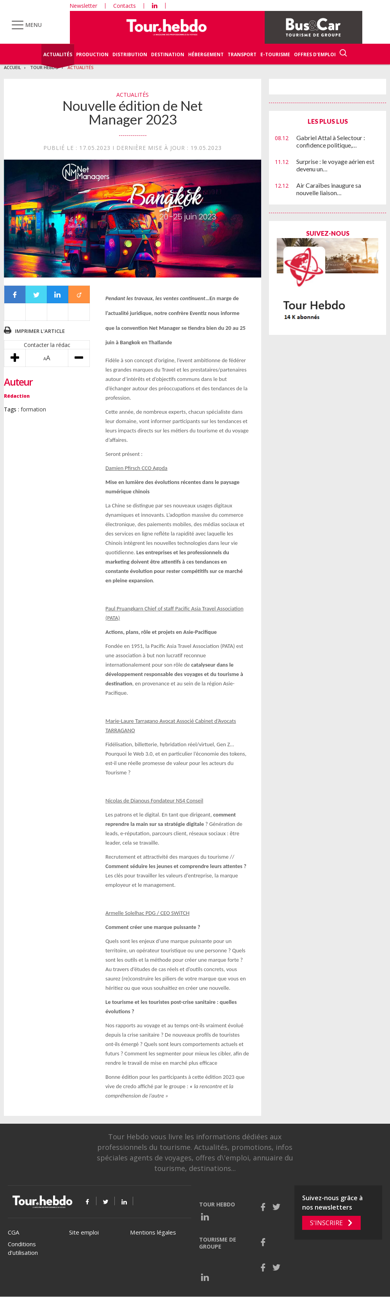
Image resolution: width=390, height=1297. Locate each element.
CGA (13, 1232)
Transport (242, 54)
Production (92, 54)
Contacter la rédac (47, 345)
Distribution (129, 54)
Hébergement (206, 54)
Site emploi (84, 1232)
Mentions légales (153, 1232)
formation (33, 409)
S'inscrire (326, 1223)
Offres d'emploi (315, 54)
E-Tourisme (275, 54)
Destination (167, 54)
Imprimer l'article (40, 330)
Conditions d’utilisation (23, 1248)
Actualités (57, 54)
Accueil (12, 67)
